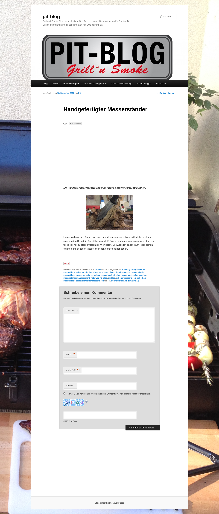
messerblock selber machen (133, 275)
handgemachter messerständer (130, 272)
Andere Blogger (143, 83)
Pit (79, 93)
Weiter (172, 93)
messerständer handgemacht (76, 278)
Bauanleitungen (71, 83)
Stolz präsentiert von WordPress (109, 503)
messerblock (69, 275)
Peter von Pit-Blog (99, 278)
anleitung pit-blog (84, 272)
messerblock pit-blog (110, 275)
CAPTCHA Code (70, 421)
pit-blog (51, 16)
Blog (46, 83)
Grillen (55, 83)
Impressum (161, 83)
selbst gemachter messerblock (90, 281)
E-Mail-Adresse (73, 370)
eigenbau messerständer (104, 272)
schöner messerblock (126, 278)
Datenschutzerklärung (121, 83)
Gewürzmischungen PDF (95, 83)
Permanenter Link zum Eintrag (125, 281)
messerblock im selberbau (88, 275)
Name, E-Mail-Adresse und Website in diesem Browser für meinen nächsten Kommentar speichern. (109, 394)
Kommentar (72, 310)
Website (69, 385)
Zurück (161, 93)
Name (70, 354)
